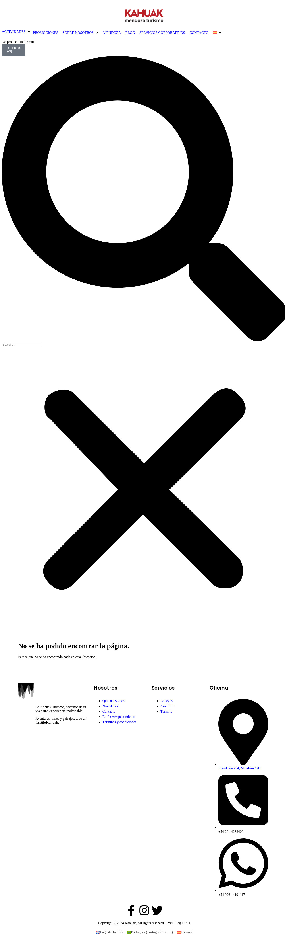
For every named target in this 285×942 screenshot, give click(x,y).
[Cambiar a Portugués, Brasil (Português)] (150, 932)
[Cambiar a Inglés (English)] (109, 932)
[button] (16, 32)
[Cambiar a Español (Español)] (185, 932)
